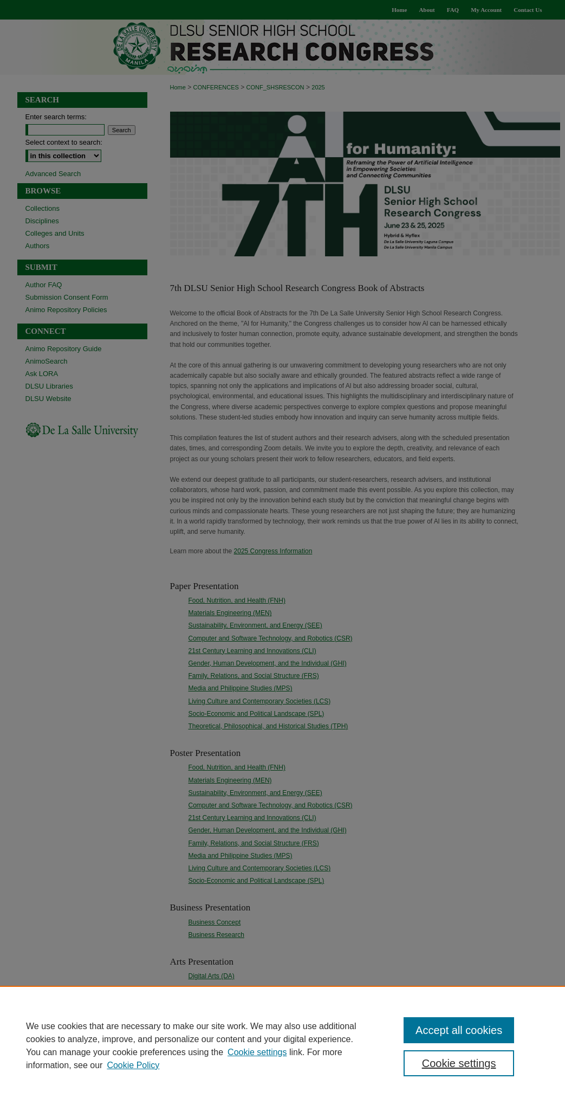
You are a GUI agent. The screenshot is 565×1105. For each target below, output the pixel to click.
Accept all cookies (458, 1030)
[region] (282, 1045)
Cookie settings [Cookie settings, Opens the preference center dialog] (459, 1063)
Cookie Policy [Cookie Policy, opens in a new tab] (133, 1065)
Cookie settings (257, 1052)
